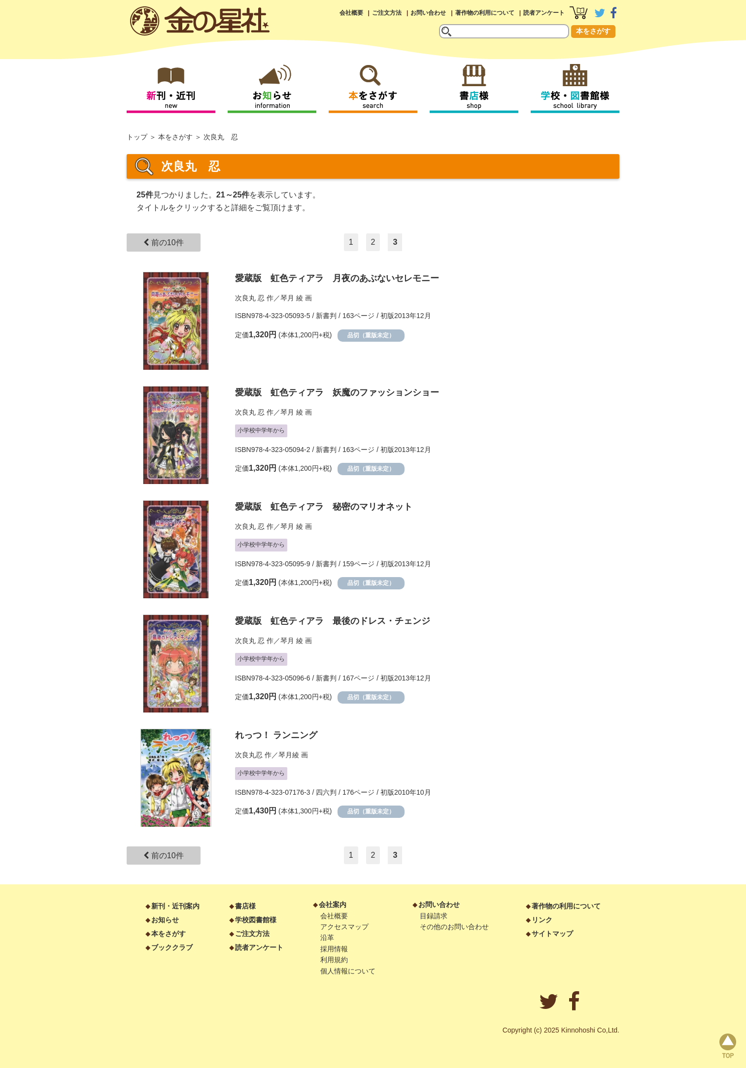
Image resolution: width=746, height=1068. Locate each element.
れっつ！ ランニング (276, 735)
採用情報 (334, 949)
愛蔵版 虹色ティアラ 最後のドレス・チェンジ (332, 621)
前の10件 (163, 242)
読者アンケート (544, 12)
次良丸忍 (250, 755)
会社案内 (332, 904)
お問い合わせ (428, 12)
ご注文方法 (387, 12)
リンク (542, 920)
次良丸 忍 (250, 298)
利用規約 (334, 960)
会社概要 (351, 12)
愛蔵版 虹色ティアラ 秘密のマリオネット (323, 507)
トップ (137, 137)
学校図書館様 (255, 920)
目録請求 (433, 916)
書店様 (245, 906)
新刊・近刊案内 (175, 906)
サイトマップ (552, 934)
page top (727, 1046)
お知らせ (165, 920)
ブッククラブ (172, 947)
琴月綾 (288, 755)
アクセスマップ (344, 927)
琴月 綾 (291, 298)
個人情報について (347, 971)
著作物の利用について (484, 12)
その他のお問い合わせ (454, 927)
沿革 (327, 937)
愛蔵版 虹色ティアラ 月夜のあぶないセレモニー (337, 278)
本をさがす (593, 31)
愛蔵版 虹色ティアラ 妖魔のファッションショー (337, 392)
